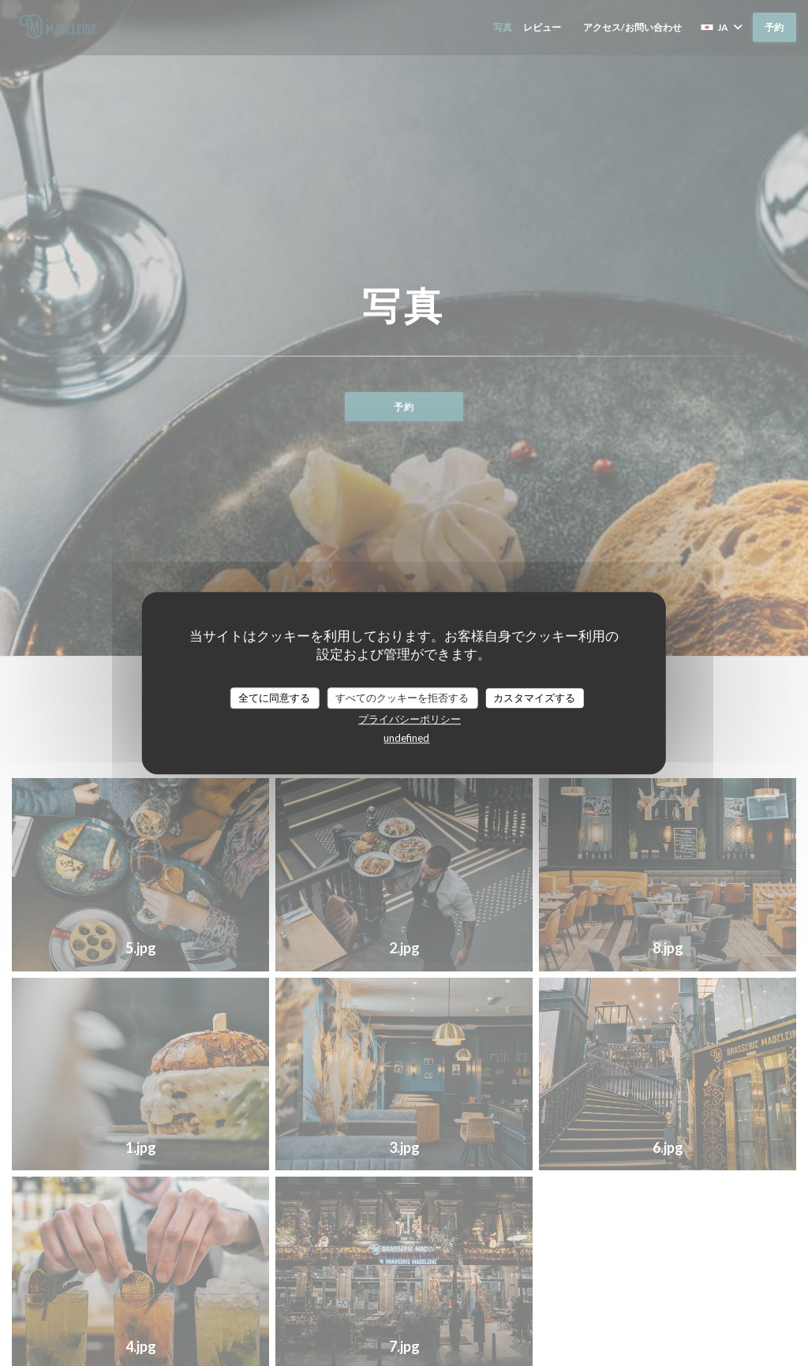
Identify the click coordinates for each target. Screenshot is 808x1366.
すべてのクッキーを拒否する (402, 697)
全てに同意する (274, 697)
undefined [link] (406, 738)
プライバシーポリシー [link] (409, 719)
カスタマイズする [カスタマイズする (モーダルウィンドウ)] (534, 697)
